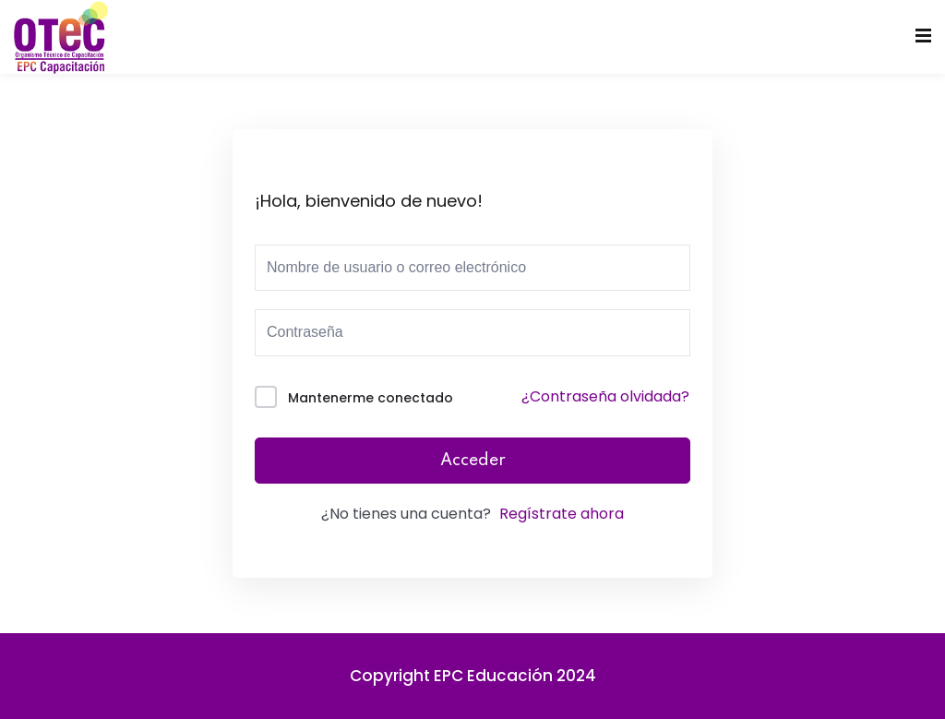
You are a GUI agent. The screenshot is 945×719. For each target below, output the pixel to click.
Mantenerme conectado (370, 398)
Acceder (473, 460)
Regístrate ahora (561, 513)
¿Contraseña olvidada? (605, 396)
